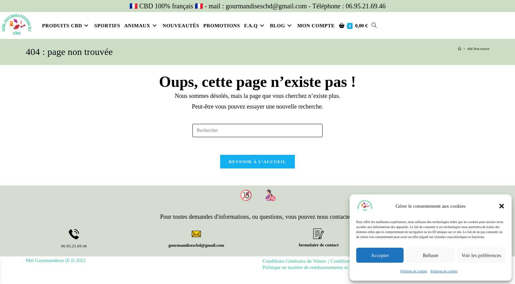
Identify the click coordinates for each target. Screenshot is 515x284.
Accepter (380, 255)
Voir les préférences (481, 255)
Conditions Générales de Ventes (294, 263)
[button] (501, 206)
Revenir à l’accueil (257, 164)
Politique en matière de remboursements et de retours (316, 270)
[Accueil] (459, 49)
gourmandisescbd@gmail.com (196, 247)
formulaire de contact (319, 247)
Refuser (431, 255)
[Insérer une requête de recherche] (257, 130)
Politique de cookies (413, 271)
